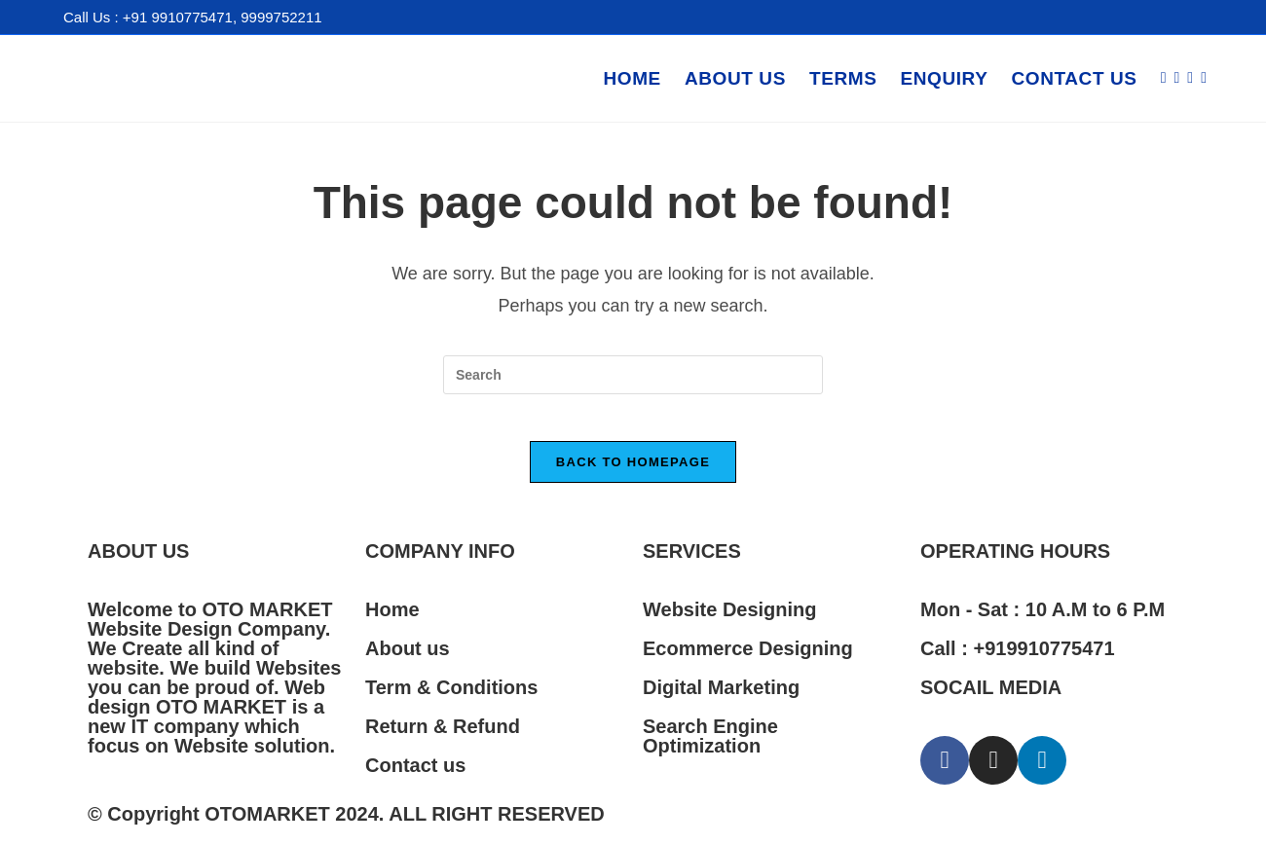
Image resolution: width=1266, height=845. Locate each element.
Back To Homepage (633, 473)
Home (392, 621)
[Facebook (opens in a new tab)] (1176, 78)
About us (407, 660)
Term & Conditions (451, 699)
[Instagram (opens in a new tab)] (1190, 78)
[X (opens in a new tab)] (1164, 78)
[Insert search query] (633, 374)
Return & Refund (442, 738)
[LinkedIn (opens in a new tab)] (1203, 78)
